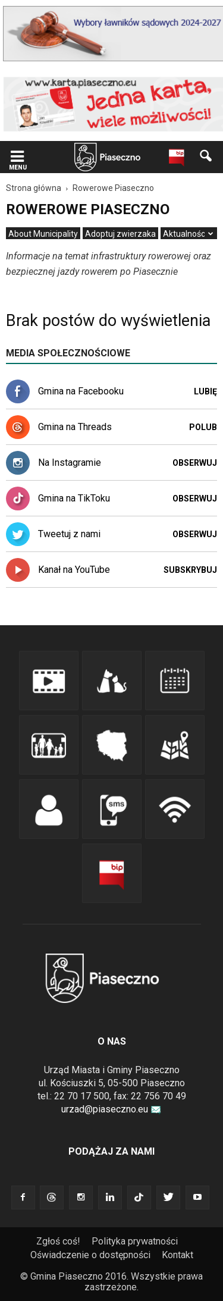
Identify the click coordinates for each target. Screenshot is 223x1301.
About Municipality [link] (43, 234)
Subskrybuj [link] (190, 570)
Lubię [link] (205, 391)
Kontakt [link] (177, 1255)
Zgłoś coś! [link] (58, 1241)
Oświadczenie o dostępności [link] (90, 1255)
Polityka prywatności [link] (135, 1241)
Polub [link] (203, 427)
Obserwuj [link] (194, 463)
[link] (17, 157)
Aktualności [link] (185, 234)
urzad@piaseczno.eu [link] (111, 1109)
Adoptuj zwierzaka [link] (120, 234)
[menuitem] (43, 233)
